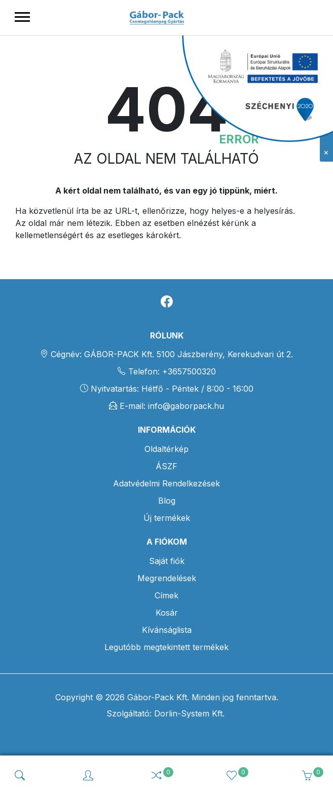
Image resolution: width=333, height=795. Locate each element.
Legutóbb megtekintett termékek (166, 647)
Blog (166, 501)
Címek (166, 595)
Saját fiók (166, 561)
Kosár (167, 613)
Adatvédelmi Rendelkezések (166, 483)
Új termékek (166, 518)
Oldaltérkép (166, 449)
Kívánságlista (167, 630)
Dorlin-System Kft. (188, 713)
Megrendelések (166, 578)
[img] (20, 775)
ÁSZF (166, 466)
